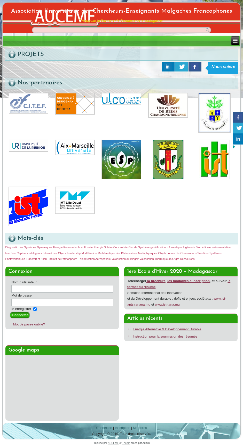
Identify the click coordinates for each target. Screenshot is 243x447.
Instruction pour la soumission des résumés (165, 336)
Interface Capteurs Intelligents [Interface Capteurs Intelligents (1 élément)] (23, 253)
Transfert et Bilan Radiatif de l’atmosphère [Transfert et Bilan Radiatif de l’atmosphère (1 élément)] (51, 258)
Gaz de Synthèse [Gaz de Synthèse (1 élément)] (139, 247)
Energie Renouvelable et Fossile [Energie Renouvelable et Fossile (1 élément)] (73, 247)
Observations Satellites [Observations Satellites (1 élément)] (194, 253)
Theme (126, 443)
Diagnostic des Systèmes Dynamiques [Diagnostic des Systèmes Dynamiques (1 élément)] (28, 247)
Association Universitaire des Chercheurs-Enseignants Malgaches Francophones (121, 11)
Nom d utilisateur (24, 282)
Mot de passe (21, 295)
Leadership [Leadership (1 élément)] (74, 253)
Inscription (122, 428)
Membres (140, 428)
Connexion (104, 428)
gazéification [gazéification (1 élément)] (158, 247)
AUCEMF (113, 443)
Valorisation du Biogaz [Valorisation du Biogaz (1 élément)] (125, 258)
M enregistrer (21, 309)
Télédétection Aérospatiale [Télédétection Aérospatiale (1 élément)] (94, 258)
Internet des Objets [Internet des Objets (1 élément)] (54, 253)
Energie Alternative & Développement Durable (167, 329)
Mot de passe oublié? (29, 324)
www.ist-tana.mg (167, 304)
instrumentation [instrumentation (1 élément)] (221, 247)
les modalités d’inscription (188, 281)
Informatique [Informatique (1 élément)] (174, 247)
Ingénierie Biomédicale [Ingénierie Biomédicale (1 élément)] (197, 247)
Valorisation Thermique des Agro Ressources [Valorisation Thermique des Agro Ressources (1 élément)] (167, 258)
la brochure (155, 281)
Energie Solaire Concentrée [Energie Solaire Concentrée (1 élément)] (111, 247)
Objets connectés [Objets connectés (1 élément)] (168, 253)
